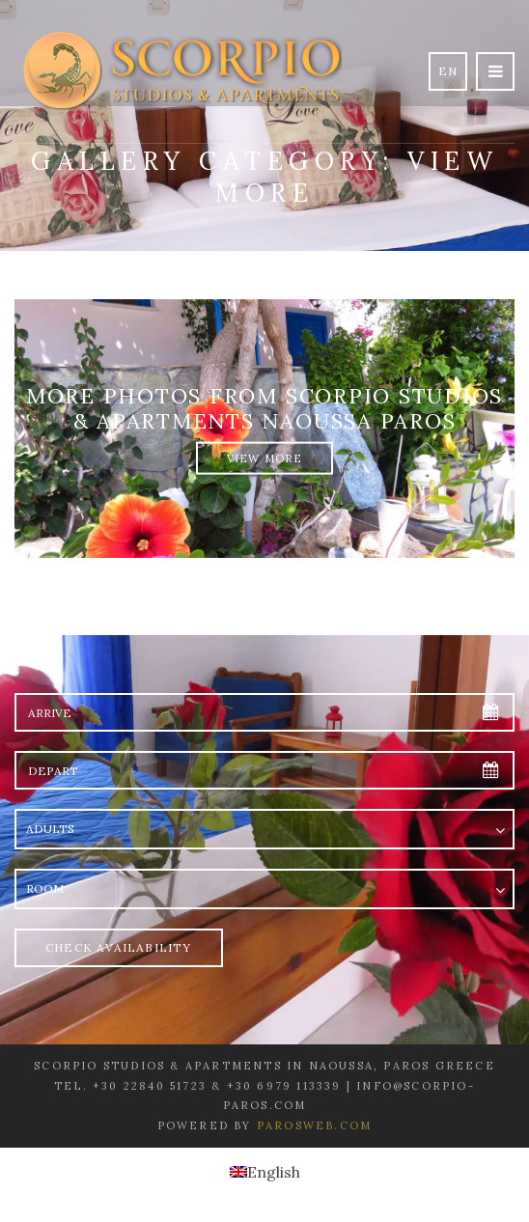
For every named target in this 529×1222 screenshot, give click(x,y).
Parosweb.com (314, 1125)
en (448, 71)
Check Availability (118, 947)
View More (265, 457)
